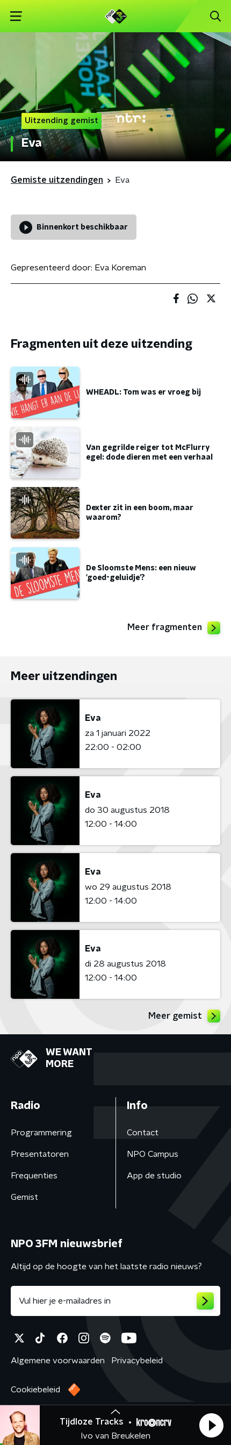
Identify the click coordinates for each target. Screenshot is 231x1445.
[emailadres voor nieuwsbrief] (115, 1301)
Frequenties (34, 1175)
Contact (142, 1132)
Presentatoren (40, 1154)
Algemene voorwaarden (58, 1360)
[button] (211, 1425)
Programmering (41, 1132)
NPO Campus (152, 1154)
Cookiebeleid (35, 1389)
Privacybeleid (137, 1360)
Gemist (24, 1197)
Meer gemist (184, 1016)
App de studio (154, 1175)
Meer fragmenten (173, 627)
